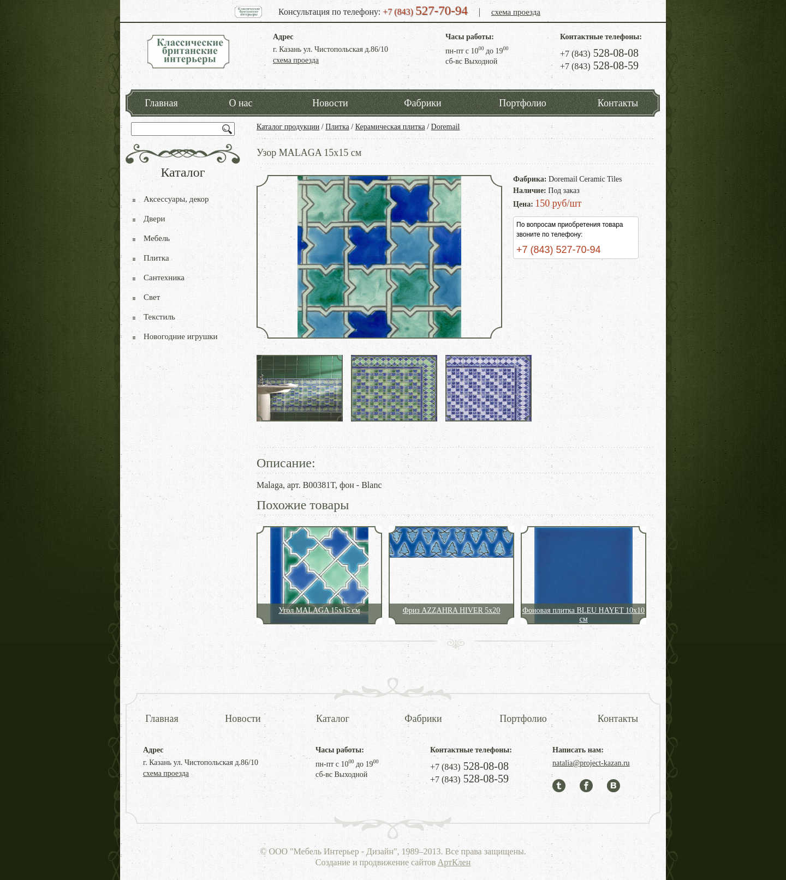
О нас (240, 103)
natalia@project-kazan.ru (591, 763)
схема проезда (515, 12)
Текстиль (159, 316)
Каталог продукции (288, 127)
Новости (330, 103)
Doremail (445, 127)
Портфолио (522, 103)
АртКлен (454, 862)
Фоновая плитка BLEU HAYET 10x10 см (583, 614)
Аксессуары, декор (176, 199)
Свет (152, 297)
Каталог (332, 718)
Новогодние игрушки (181, 336)
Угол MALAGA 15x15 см (319, 610)
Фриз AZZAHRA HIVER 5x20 (451, 610)
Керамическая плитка (390, 127)
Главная (161, 103)
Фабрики (422, 103)
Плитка (337, 127)
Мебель (157, 238)
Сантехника (164, 277)
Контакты (618, 103)
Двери (154, 218)
